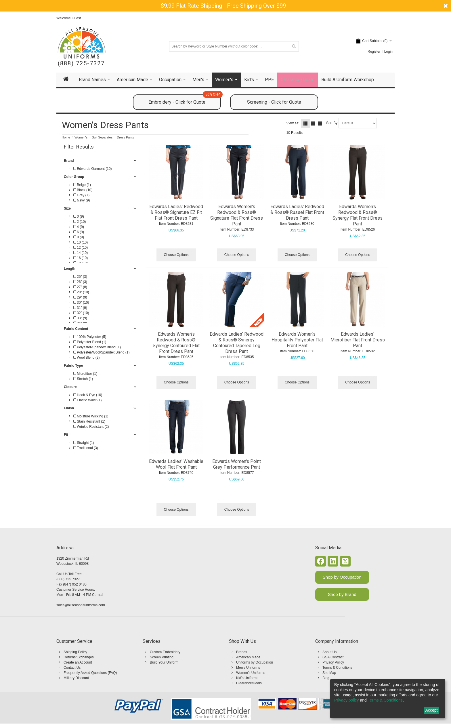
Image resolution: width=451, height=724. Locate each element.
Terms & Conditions (337, 668)
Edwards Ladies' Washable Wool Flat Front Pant (176, 464)
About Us (329, 652)
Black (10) (82, 190)
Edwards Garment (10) (92, 169)
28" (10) (81, 292)
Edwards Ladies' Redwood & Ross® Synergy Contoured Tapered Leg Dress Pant (236, 342)
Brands (241, 652)
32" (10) (81, 313)
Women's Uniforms (250, 673)
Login (388, 52)
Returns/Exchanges (79, 657)
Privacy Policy (333, 662)
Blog (325, 678)
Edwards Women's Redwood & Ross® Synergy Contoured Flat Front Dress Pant (176, 342)
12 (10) (80, 248)
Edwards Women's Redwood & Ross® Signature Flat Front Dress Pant (236, 215)
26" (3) (80, 282)
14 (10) (80, 253)
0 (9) (78, 216)
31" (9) (80, 308)
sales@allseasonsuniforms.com (80, 605)
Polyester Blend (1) (89, 342)
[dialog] (387, 698)
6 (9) (78, 232)
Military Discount (76, 678)
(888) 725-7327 (81, 63)
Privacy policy (346, 700)
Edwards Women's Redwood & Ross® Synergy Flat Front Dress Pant (357, 215)
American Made (248, 657)
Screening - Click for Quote (274, 102)
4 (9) (78, 227)
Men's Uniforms (248, 668)
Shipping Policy (75, 652)
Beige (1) (82, 185)
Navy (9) (81, 200)
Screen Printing (161, 657)
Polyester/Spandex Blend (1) (97, 347)
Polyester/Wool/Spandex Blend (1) (101, 352)
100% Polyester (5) (89, 337)
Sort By (331, 123)
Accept (431, 710)
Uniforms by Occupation (254, 662)
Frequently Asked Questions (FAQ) (90, 673)
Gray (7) (81, 195)
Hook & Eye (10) (87, 395)
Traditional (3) (85, 448)
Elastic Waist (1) (87, 400)
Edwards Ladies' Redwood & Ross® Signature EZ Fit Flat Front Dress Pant (176, 212)
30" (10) (81, 303)
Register (374, 52)
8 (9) (78, 237)
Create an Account (78, 662)
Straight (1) (83, 443)
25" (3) (80, 277)
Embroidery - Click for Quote (184, 99)
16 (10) (80, 258)
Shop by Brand (342, 594)
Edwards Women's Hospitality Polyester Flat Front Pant (297, 339)
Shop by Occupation (342, 577)
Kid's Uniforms (247, 678)
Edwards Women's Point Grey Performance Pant (236, 464)
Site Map (329, 673)
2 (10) (79, 222)
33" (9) (80, 318)
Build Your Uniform (164, 662)
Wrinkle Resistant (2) (91, 427)
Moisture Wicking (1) (90, 416)
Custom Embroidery (165, 652)
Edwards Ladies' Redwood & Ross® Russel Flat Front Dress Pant (297, 212)
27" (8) (80, 287)
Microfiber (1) (85, 374)
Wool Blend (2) (86, 358)
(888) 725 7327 (68, 579)
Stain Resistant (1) (89, 421)
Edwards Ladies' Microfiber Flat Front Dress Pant (357, 339)
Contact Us (72, 668)
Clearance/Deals (249, 683)
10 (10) (80, 242)
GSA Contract (332, 657)
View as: (292, 123)
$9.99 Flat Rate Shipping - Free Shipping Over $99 (223, 5)
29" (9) (80, 297)
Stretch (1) (83, 379)
